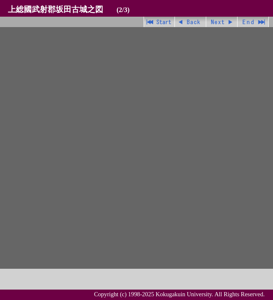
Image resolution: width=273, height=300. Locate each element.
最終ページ (253, 22)
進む (222, 22)
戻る (190, 22)
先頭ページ (159, 22)
